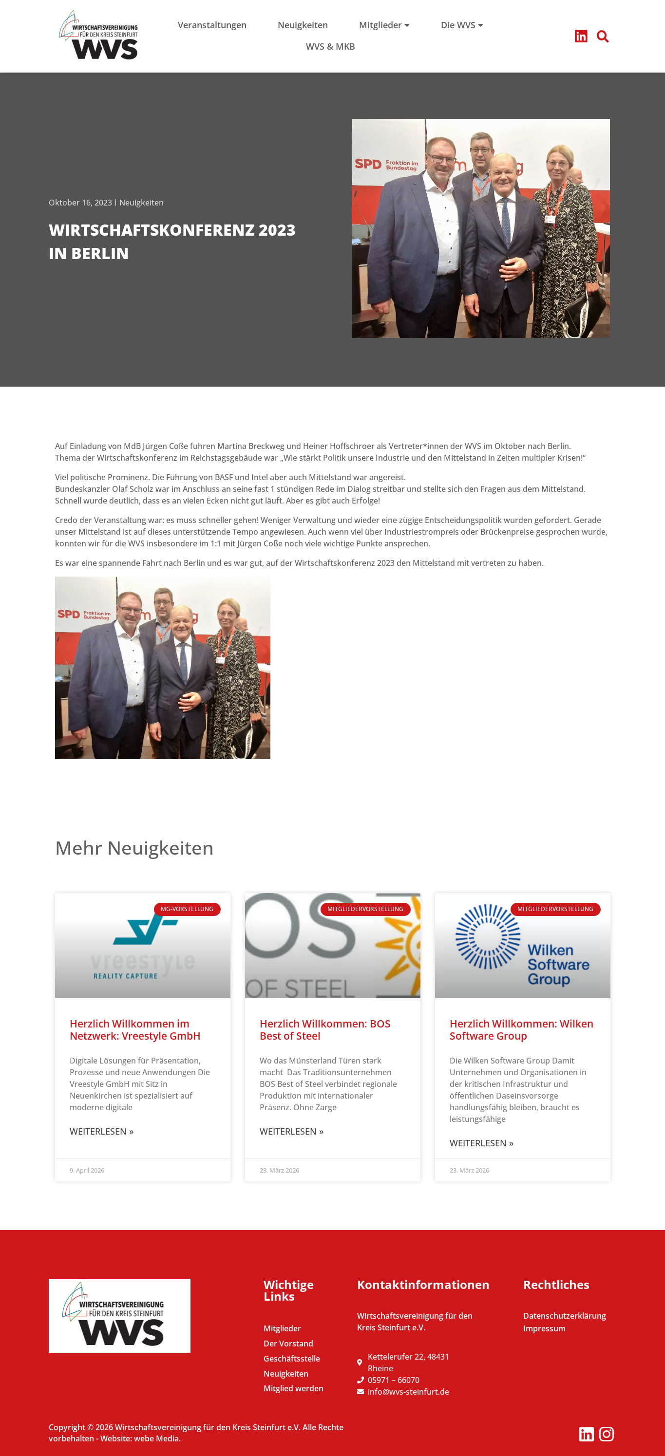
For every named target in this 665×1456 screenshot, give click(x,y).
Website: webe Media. (140, 1438)
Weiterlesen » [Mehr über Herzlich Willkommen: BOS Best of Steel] (291, 1131)
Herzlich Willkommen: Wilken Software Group (521, 1030)
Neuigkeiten (141, 202)
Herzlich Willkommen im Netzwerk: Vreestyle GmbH (135, 1030)
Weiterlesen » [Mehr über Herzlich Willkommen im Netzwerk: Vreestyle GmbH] (101, 1131)
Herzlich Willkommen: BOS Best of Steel (325, 1030)
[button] (602, 36)
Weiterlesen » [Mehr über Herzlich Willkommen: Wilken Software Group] (481, 1143)
